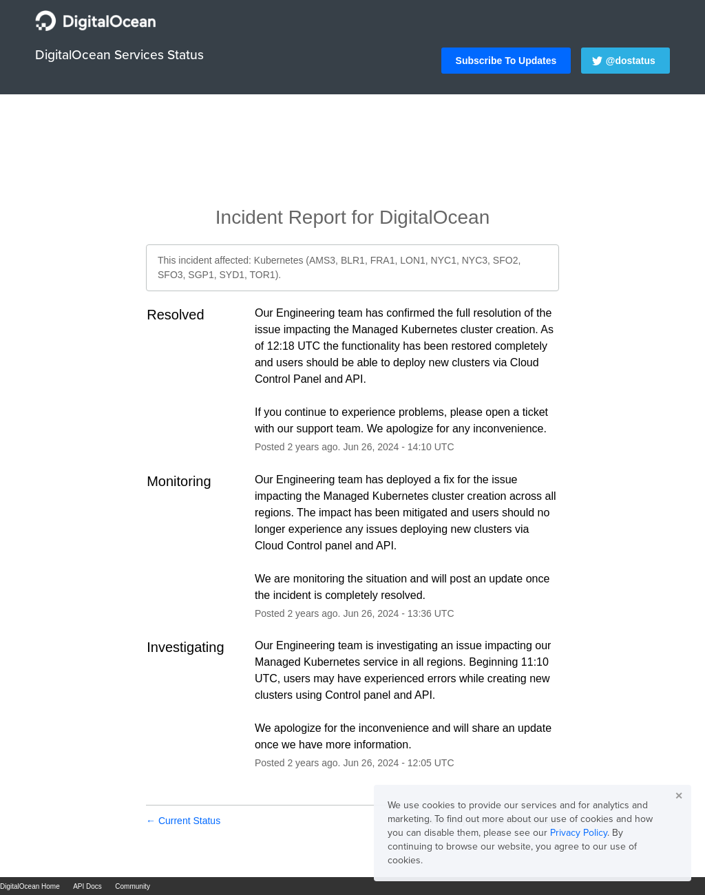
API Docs (87, 886)
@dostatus (630, 60)
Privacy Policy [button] (578, 832)
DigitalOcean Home (30, 886)
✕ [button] (679, 796)
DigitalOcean (434, 217)
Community (132, 886)
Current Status (183, 820)
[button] (506, 61)
